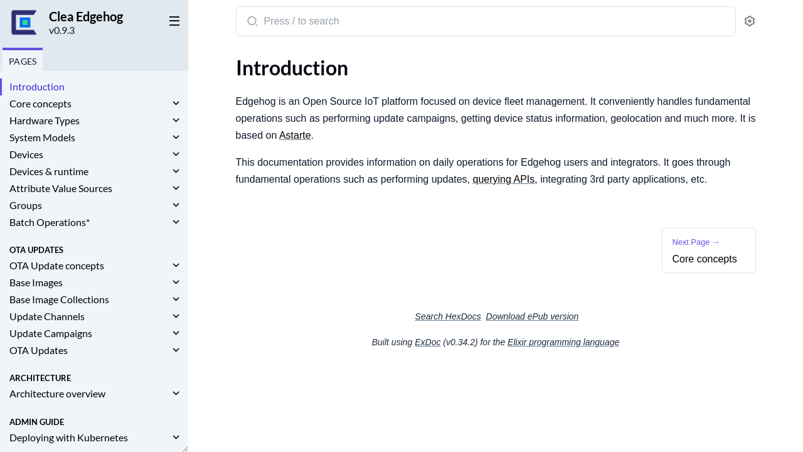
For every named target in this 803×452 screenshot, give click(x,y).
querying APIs (504, 179)
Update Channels (47, 316)
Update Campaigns (50, 333)
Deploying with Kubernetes (68, 437)
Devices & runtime (48, 171)
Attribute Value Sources (60, 188)
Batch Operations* (49, 222)
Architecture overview (57, 393)
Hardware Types (44, 120)
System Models (42, 137)
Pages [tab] (22, 61)
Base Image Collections (59, 299)
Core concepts (40, 103)
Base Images (36, 282)
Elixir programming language (563, 342)
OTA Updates (38, 350)
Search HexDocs (448, 316)
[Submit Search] (251, 22)
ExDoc (427, 342)
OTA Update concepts (56, 265)
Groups (25, 205)
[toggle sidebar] (172, 20)
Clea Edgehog (86, 16)
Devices (26, 154)
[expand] (176, 103)
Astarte (295, 135)
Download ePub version (532, 316)
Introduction (37, 86)
